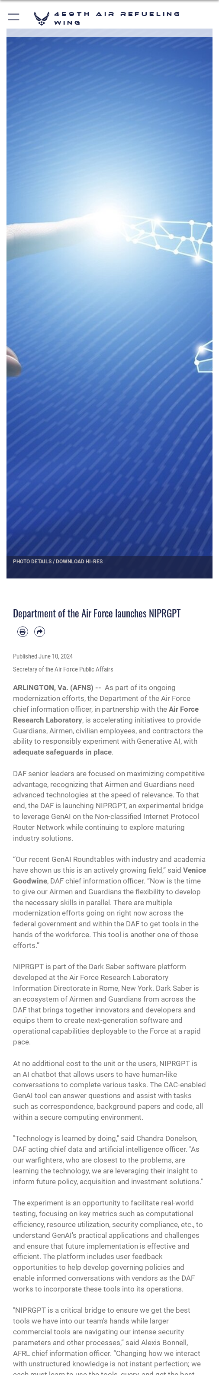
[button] (14, 18)
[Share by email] (39, 631)
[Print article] (22, 631)
